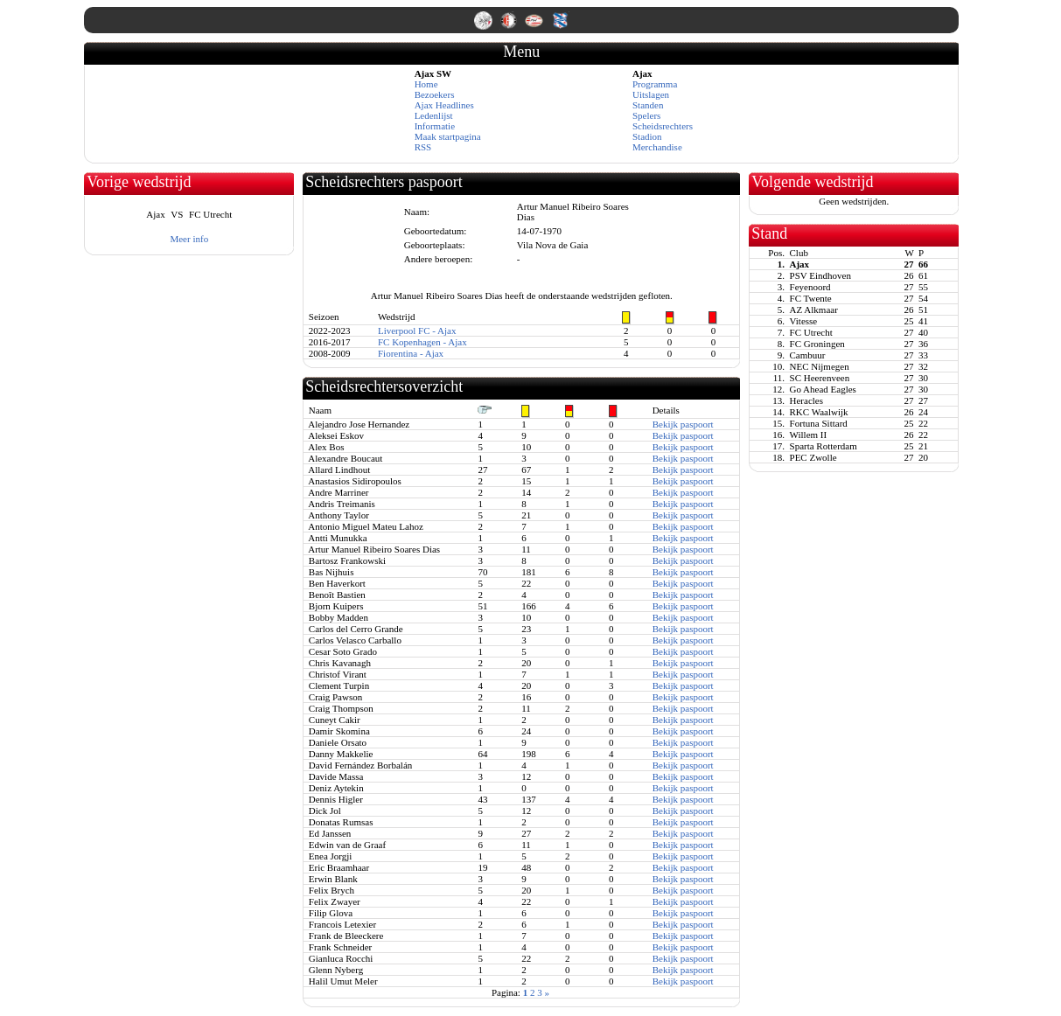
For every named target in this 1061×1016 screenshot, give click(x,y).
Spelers (646, 115)
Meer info (189, 238)
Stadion (647, 136)
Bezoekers (435, 94)
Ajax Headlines (444, 105)
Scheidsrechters (662, 126)
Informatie (435, 126)
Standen (647, 105)
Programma (654, 84)
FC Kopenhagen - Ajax (422, 342)
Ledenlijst (434, 115)
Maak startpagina (448, 136)
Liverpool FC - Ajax (417, 330)
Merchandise (657, 147)
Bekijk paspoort (683, 424)
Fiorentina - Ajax (410, 353)
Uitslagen (650, 94)
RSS (423, 147)
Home (426, 84)
